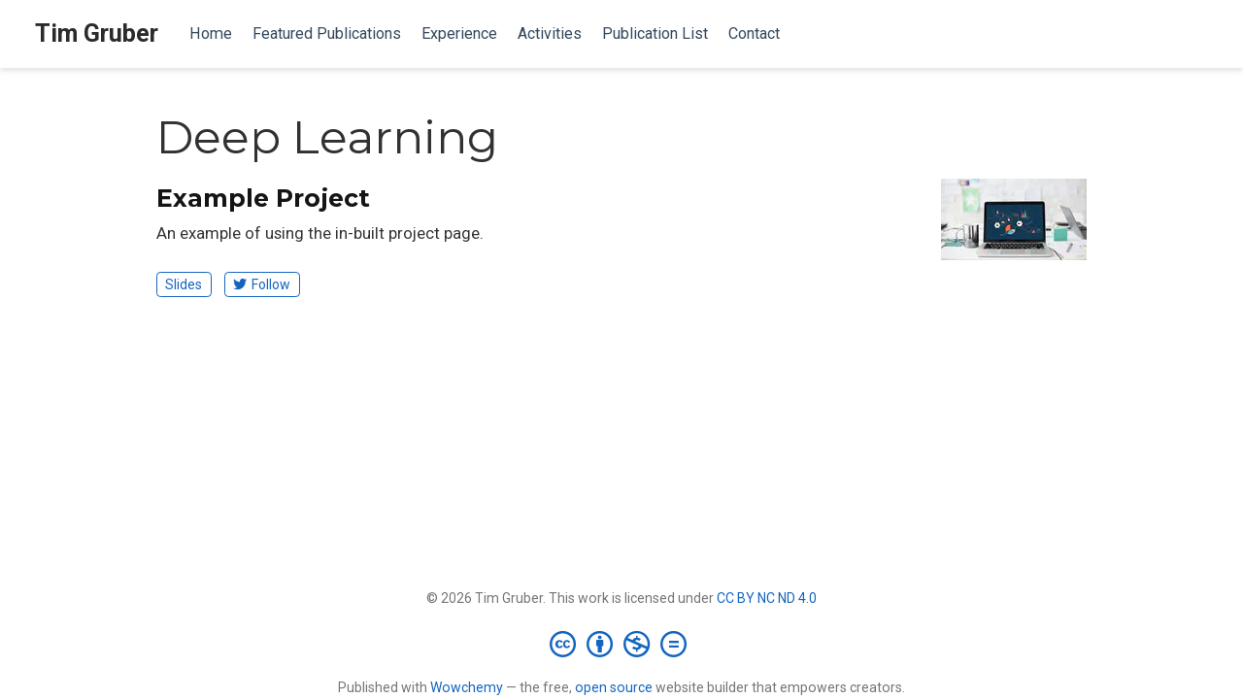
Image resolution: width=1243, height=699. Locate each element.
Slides (183, 284)
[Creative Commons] (622, 643)
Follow (261, 284)
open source (614, 687)
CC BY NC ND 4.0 (767, 598)
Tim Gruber (96, 33)
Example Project (263, 198)
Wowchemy (466, 687)
